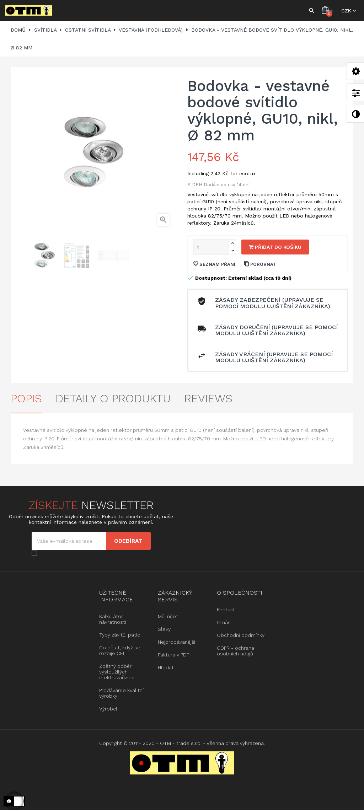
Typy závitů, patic (119, 635)
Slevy (164, 629)
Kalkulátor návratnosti (112, 619)
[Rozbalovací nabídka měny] (348, 10)
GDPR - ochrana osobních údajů (235, 650)
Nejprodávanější (176, 642)
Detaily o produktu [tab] (113, 398)
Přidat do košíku (275, 247)
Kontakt (226, 609)
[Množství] (211, 247)
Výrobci (108, 709)
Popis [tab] (26, 398)
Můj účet (168, 616)
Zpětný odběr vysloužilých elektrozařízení (116, 671)
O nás (224, 622)
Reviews (208, 398)
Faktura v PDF (173, 655)
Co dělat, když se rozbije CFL (119, 650)
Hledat (166, 667)
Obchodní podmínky (240, 635)
